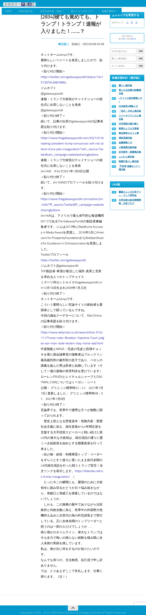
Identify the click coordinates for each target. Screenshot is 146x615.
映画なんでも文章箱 (129, 128)
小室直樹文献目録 (128, 147)
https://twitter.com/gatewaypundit (64, 259)
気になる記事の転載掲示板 (130, 92)
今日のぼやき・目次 (50, 11)
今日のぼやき (26, 11)
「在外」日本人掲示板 (130, 111)
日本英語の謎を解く (129, 123)
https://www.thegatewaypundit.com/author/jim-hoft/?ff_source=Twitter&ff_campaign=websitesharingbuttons (72, 203)
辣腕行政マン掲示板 (129, 161)
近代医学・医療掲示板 (130, 152)
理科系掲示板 (125, 138)
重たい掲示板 (125, 85)
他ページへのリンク (81, 11)
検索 (141, 51)
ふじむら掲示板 (126, 156)
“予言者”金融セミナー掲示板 (130, 168)
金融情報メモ (125, 142)
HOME (8, 11)
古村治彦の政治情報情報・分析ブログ (130, 202)
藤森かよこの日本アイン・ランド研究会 (130, 194)
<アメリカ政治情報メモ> (130, 100)
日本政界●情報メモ (128, 106)
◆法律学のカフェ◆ (129, 133)
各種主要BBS (109, 11)
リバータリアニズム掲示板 (130, 117)
